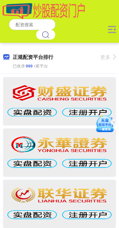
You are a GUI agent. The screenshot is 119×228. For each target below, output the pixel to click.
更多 (108, 57)
